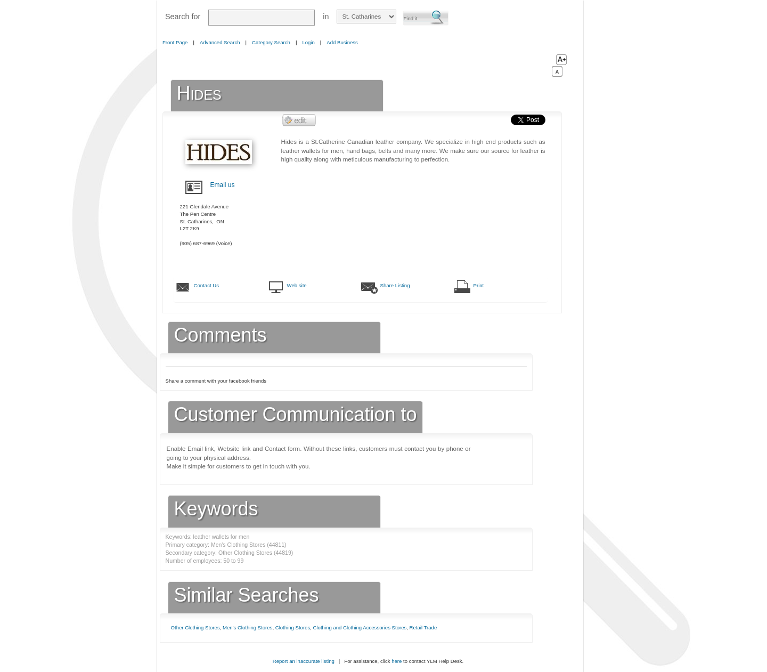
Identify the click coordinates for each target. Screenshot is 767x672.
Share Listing (395, 285)
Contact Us (206, 285)
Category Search (271, 42)
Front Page (174, 42)
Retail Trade (423, 627)
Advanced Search (220, 42)
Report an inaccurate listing (303, 661)
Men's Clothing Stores (247, 627)
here (396, 661)
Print (479, 285)
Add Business (342, 42)
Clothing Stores (293, 627)
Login (308, 42)
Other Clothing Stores (195, 627)
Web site (297, 285)
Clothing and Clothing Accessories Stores (360, 627)
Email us (222, 185)
